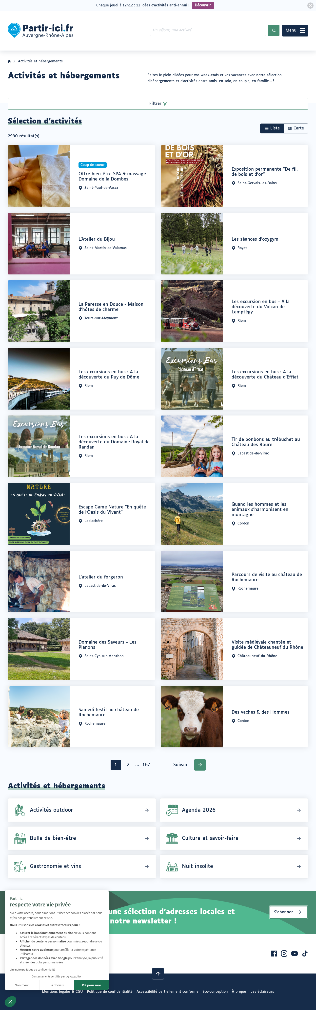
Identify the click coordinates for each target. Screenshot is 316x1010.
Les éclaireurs (262, 991)
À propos (239, 991)
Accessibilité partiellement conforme (167, 991)
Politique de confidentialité (110, 991)
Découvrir (203, 5)
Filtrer (155, 104)
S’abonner (283, 912)
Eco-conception (215, 991)
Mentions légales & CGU (62, 991)
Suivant (181, 765)
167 (147, 766)
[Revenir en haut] (158, 973)
